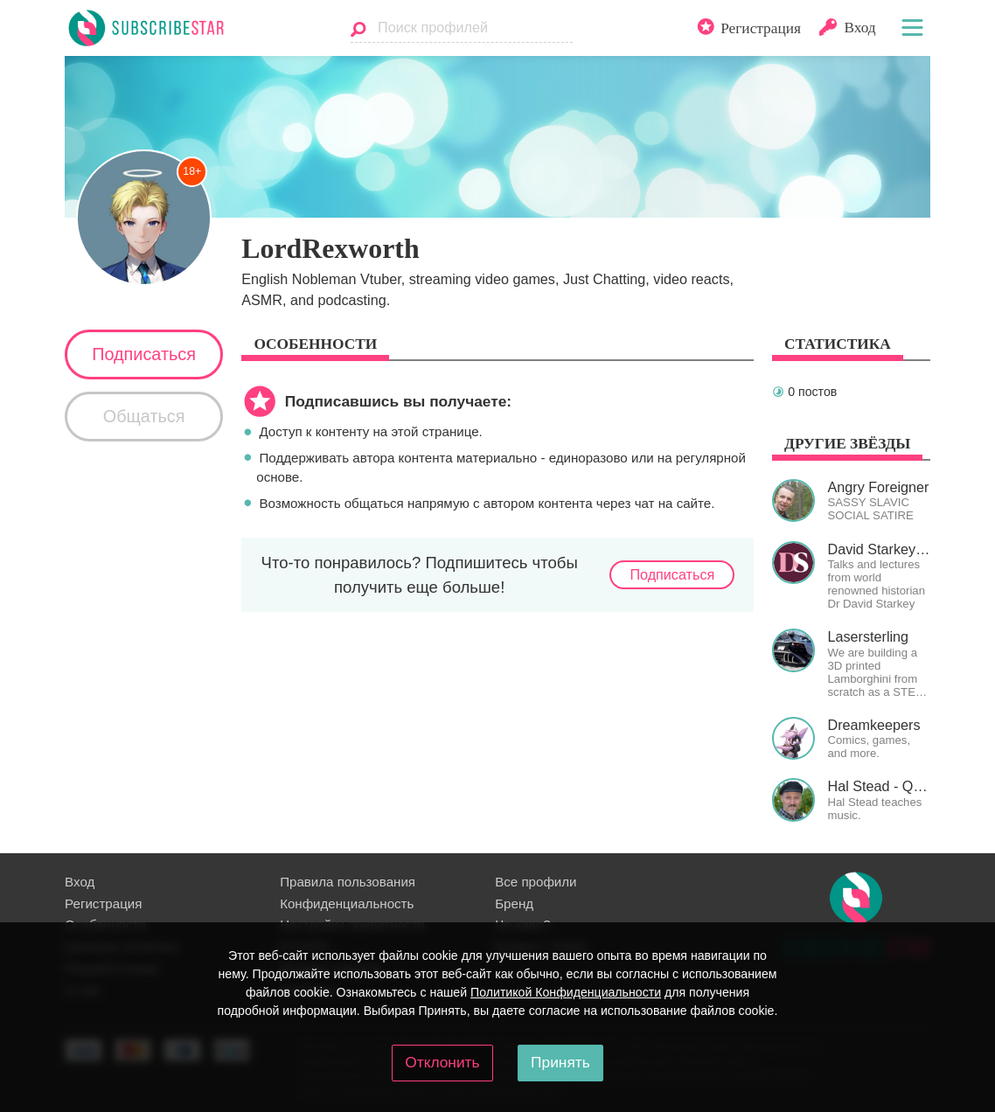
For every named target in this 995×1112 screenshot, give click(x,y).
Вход (79, 881)
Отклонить (442, 1062)
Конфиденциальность (347, 903)
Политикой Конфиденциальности (565, 992)
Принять (560, 1062)
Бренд (514, 903)
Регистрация (103, 903)
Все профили (535, 881)
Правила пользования (347, 881)
